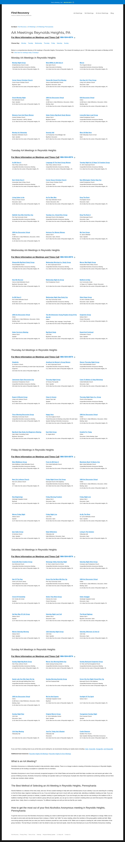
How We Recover (17, 280)
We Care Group (85, 232)
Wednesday (38, 43)
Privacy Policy (23, 834)
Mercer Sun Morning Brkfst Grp (56, 661)
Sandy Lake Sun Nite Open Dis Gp (23, 679)
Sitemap (39, 834)
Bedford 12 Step (85, 280)
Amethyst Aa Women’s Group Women (58, 362)
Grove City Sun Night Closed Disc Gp (92, 679)
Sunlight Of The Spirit (87, 696)
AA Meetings (78, 13)
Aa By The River (85, 514)
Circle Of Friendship (18, 596)
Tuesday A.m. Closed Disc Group (56, 215)
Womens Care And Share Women (23, 115)
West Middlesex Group (19, 462)
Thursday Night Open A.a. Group (90, 397)
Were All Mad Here (86, 132)
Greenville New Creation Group (22, 562)
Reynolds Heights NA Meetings (38, 753)
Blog (112, 13)
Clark (86, 749)
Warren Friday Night (18, 514)
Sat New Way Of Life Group (21, 614)
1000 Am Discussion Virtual (55, 97)
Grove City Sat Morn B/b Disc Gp (56, 579)
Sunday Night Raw (18, 714)
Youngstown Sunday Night (88, 714)
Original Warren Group (53, 714)
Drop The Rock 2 (85, 215)
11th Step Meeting (18, 731)
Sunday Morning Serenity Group (56, 679)
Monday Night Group (19, 62)
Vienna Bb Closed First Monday (56, 80)
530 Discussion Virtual (87, 97)
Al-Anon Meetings (102, 13)
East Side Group (51, 432)
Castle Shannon (85, 731)
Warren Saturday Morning (20, 631)
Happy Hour (50, 414)
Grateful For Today (86, 432)
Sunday (66, 43)
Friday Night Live (85, 497)
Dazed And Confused (86, 332)
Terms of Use (32, 834)
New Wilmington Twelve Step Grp (90, 180)
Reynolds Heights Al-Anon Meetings (60, 753)
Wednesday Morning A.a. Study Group (58, 262)
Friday (53, 43)
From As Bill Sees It (52, 462)
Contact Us (67, 834)
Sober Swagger (85, 596)
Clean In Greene (51, 397)
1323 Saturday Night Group (55, 631)
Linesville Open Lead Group (89, 115)
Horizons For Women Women (55, 232)
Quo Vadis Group (17, 532)
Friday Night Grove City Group (56, 479)
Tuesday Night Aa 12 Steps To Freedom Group (95, 162)
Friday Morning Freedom (54, 497)
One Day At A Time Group (88, 80)
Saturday (59, 43)
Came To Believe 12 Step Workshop (91, 379)
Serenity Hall (50, 132)
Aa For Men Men (51, 197)
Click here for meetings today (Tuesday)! (26, 52)
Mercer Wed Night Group (88, 262)
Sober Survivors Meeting (20, 332)
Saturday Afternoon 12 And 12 (89, 631)
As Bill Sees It (16, 162)
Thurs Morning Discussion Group (23, 414)
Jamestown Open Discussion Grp (23, 379)
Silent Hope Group (86, 297)
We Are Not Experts (52, 696)
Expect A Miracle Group (19, 397)
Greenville (92, 749)
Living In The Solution (87, 532)
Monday (23, 43)
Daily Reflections (51, 532)
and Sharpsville (108, 749)
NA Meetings (89, 13)
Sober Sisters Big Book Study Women (58, 115)
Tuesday (30, 43)
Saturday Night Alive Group (89, 562)
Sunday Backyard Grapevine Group (91, 661)
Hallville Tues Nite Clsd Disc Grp (22, 215)
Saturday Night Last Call (54, 614)
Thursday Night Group (53, 379)
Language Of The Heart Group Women (58, 162)
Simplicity (15, 362)
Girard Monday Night (19, 97)
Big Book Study (51, 332)
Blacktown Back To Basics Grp (90, 462)
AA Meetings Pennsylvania (45, 27)
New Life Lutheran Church (20, 479)
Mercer (82, 62)
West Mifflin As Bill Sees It (54, 62)
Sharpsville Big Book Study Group (23, 262)
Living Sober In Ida (18, 197)
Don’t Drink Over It (18, 180)
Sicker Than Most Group (54, 596)
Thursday (47, 43)
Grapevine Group (85, 314)
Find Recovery (20, 12)
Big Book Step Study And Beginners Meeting (26, 432)
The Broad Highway (86, 614)
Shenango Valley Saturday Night (56, 562)
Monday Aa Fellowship (19, 132)
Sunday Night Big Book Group (22, 661)
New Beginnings (17, 497)
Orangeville (99, 749)
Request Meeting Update (49, 834)
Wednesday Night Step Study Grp (57, 297)
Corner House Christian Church (22, 80)
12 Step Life (60, 834)
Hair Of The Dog (17, 579)
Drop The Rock (84, 197)
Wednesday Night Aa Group (55, 280)
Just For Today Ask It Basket (55, 731)
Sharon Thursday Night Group (89, 362)
